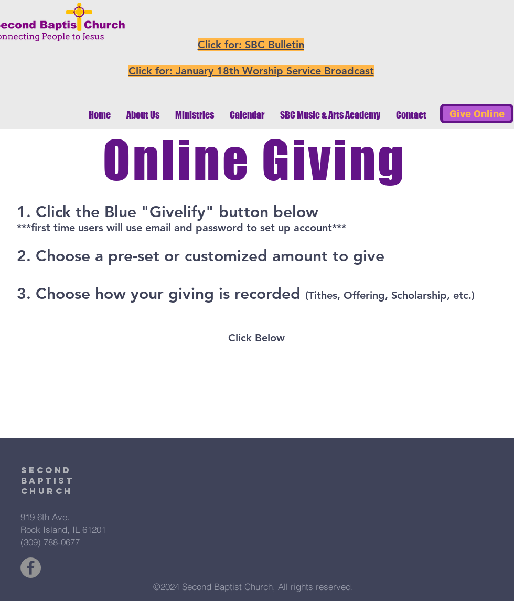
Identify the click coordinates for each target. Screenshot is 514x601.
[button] (143, 114)
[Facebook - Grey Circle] (30, 567)
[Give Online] (476, 113)
